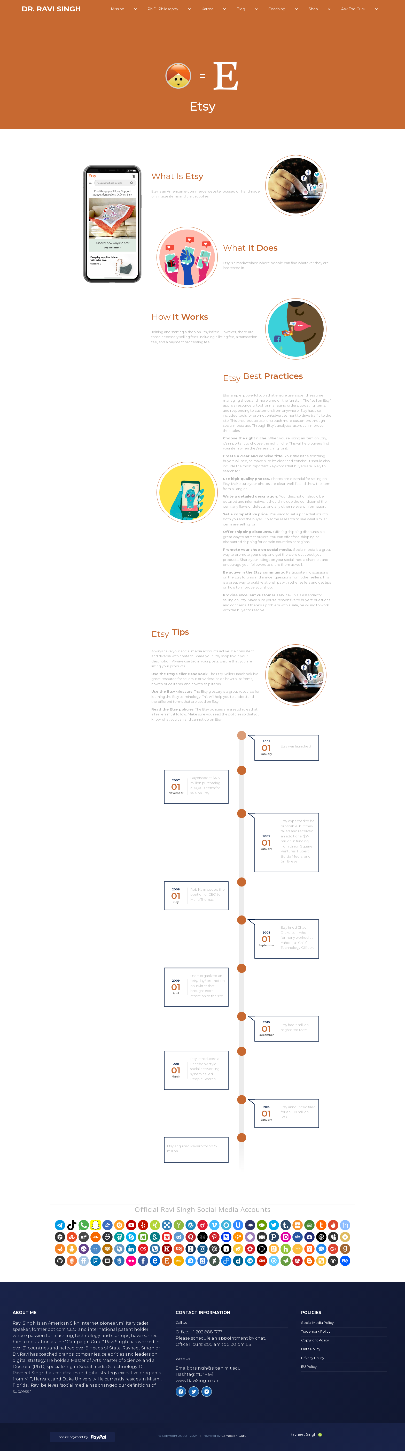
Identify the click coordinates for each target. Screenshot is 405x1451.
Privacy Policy (312, 1358)
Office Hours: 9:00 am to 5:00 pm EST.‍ (215, 1344)
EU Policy (309, 1366)
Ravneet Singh (306, 1434)
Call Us (181, 1322)
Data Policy (310, 1349)
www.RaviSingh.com (198, 1380)
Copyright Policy (315, 1340)
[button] (124, 9)
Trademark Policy (315, 1331)
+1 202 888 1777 (206, 1332)
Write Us (183, 1359)
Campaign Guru (233, 1436)
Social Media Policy (317, 1322)
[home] (51, 9)
